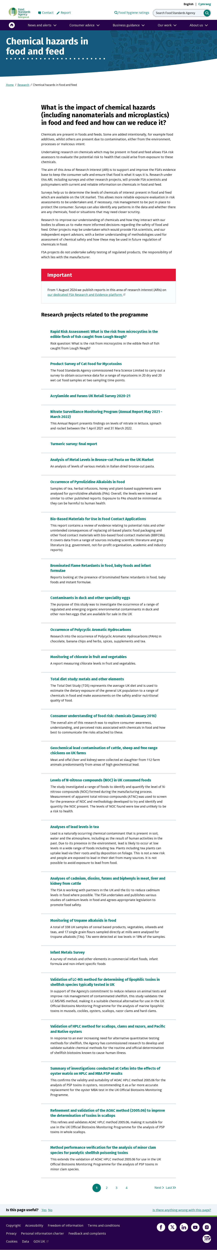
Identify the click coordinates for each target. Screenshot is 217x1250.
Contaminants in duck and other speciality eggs (90, 598)
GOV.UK (43, 1242)
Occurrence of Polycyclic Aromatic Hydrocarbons (90, 630)
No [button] (50, 1210)
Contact (48, 13)
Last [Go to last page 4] (169, 1188)
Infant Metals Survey (67, 952)
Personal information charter (42, 1233)
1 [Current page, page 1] (96, 1188)
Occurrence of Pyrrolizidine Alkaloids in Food (87, 482)
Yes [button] (44, 1210)
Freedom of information (65, 1225)
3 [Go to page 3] (116, 1188)
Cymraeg (204, 4)
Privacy (11, 1233)
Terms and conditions (104, 1225)
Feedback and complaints (87, 1233)
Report (66, 13)
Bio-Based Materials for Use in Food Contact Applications (98, 519)
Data (25, 1241)
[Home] (12, 25)
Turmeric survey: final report (73, 444)
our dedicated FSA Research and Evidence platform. (86, 295)
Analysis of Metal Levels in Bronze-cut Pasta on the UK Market (102, 460)
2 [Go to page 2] (106, 1188)
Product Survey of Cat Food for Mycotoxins (86, 364)
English (188, 4)
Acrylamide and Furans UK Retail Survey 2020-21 (90, 396)
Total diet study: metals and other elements (87, 679)
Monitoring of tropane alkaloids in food (83, 920)
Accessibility (34, 1225)
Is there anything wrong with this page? (182, 1210)
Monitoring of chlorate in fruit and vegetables (88, 657)
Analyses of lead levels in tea (74, 827)
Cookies (11, 1241)
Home (10, 85)
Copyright (13, 1225)
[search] (207, 13)
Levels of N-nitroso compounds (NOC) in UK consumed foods (100, 780)
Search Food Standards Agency (175, 13)
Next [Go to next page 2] (157, 1188)
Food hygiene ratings (131, 12)
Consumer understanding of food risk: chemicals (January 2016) (103, 716)
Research (23, 85)
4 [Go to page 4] (126, 1188)
